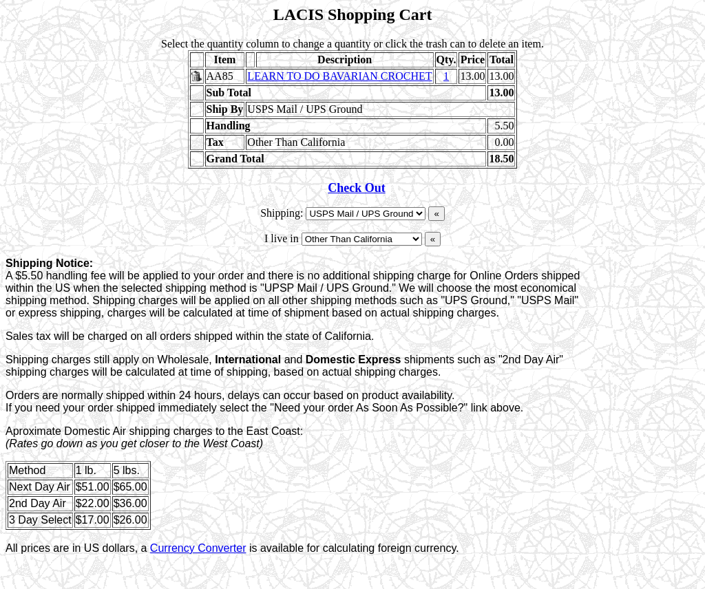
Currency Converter (198, 548)
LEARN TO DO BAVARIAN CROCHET (339, 76)
